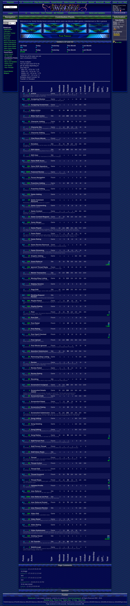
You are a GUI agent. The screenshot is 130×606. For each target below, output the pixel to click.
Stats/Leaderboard (10, 42)
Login (10, 13)
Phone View (58, 600)
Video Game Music (10, 44)
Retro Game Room (10, 40)
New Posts (34, 13)
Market (91, 2)
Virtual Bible (8, 50)
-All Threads (8, 56)
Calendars (7, 31)
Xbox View (81, 600)
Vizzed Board (56, 2)
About (115, 2)
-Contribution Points (11, 58)
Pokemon (7, 39)
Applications (8, 29)
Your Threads (46, 13)
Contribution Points (76, 13)
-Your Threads (8, 67)
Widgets (6, 73)
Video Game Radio (10, 46)
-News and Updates (10, 61)
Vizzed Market (8, 71)
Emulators (7, 35)
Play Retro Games (42, 2)
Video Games (69, 2)
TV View (74, 600)
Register (10, 2)
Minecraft (100, 2)
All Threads (58, 13)
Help (125, 2)
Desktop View (48, 600)
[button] (10, 7)
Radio (107, 2)
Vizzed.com (28, 2)
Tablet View (67, 600)
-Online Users (8, 63)
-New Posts (8, 60)
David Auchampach (74, 598)
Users (120, 2)
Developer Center (9, 33)
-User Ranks (8, 65)
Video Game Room (10, 48)
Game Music (82, 2)
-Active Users (8, 54)
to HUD (117, 42)
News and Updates (97, 13)
